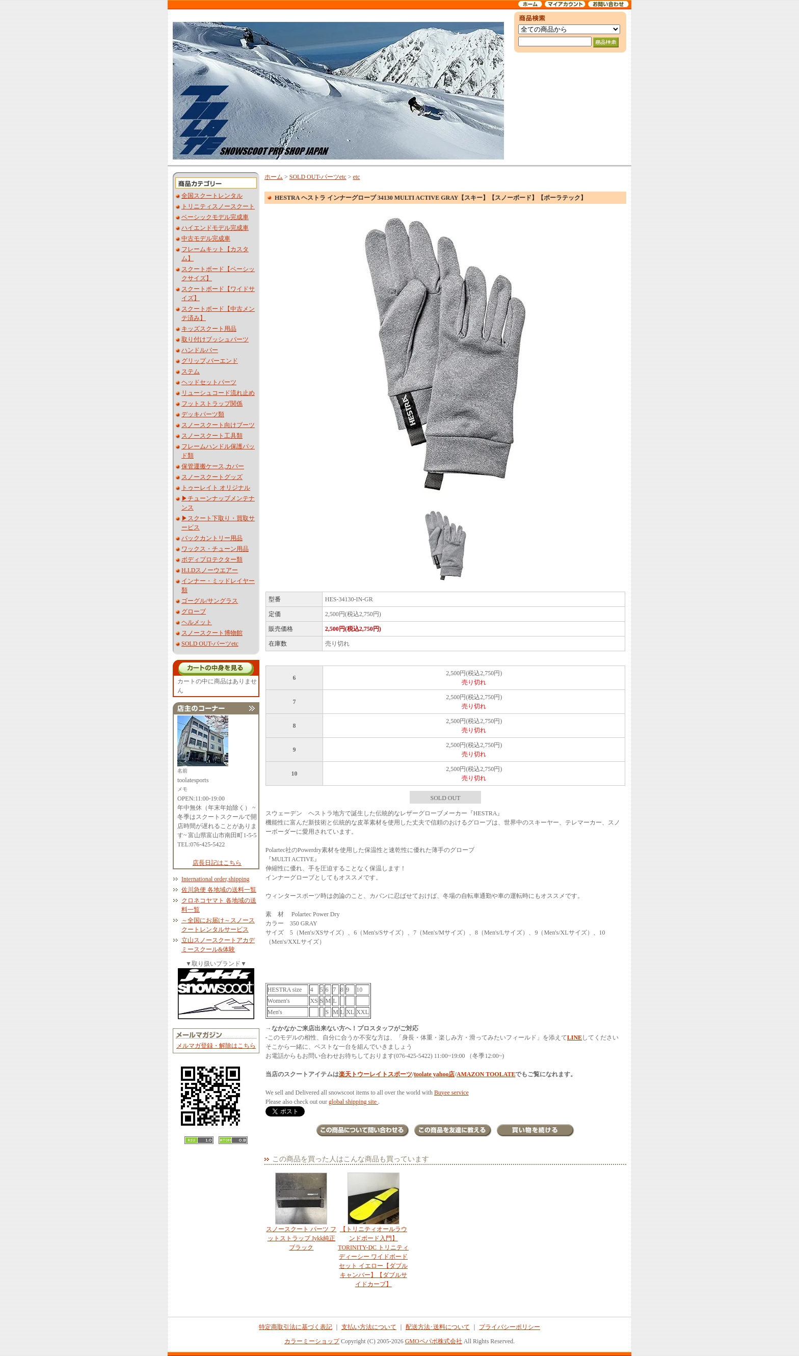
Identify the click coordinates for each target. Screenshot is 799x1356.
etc (356, 176)
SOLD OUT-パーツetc (209, 643)
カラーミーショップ (311, 1341)
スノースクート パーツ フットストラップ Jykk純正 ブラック (301, 1212)
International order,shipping (215, 879)
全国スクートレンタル (212, 195)
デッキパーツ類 (202, 414)
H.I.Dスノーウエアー (209, 570)
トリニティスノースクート (218, 206)
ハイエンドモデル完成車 (215, 227)
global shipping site (353, 1101)
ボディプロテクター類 (212, 559)
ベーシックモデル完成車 (215, 217)
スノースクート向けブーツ (218, 425)
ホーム (273, 176)
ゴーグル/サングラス (209, 600)
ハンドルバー (199, 350)
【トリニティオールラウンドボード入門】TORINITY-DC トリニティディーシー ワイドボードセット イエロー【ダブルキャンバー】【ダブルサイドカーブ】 (373, 1230)
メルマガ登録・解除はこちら (216, 1045)
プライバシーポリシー (509, 1327)
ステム (190, 371)
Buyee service (451, 1092)
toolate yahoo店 (434, 1074)
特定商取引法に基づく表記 (295, 1327)
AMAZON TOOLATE (486, 1074)
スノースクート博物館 (212, 632)
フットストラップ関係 (212, 403)
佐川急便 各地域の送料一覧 (218, 889)
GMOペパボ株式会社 (433, 1341)
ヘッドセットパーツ (208, 382)
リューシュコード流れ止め (218, 392)
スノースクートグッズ (212, 477)
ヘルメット (196, 622)
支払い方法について (368, 1327)
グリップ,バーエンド (209, 360)
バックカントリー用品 (212, 538)
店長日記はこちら (217, 862)
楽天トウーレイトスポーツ (375, 1074)
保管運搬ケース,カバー (212, 466)
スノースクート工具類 (212, 435)
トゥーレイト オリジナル (215, 487)
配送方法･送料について (438, 1327)
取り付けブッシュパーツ (215, 339)
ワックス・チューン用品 (215, 548)
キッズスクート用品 (208, 328)
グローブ (193, 611)
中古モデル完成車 (205, 238)
